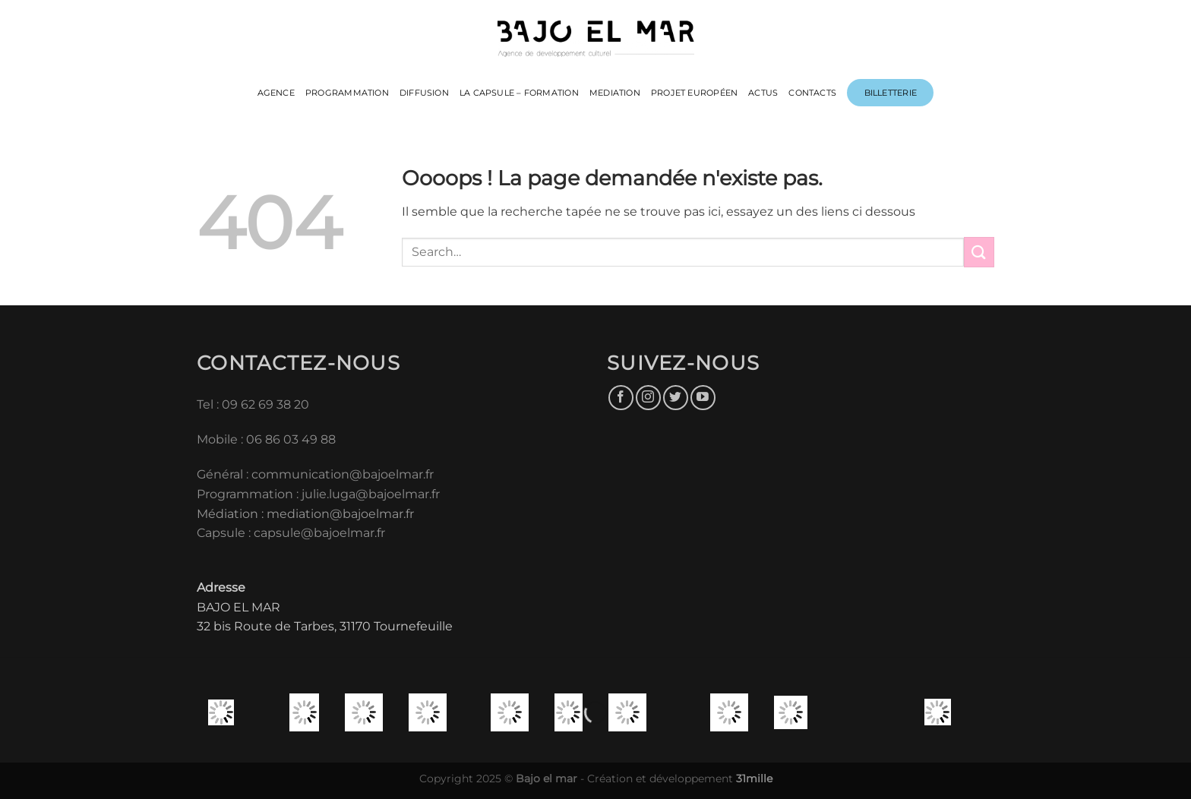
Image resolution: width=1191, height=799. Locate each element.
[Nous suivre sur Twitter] (675, 397)
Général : (224, 474)
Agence (276, 92)
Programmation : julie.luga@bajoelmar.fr (320, 494)
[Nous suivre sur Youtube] (703, 397)
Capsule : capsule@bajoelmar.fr (291, 533)
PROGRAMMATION (347, 92)
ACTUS (763, 92)
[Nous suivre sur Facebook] (620, 397)
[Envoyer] (979, 252)
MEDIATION (614, 92)
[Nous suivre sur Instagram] (648, 397)
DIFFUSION (424, 92)
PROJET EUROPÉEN (694, 92)
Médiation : (230, 514)
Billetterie (890, 92)
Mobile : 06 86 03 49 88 (266, 439)
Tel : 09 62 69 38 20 (253, 404)
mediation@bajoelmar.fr (340, 514)
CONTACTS (812, 92)
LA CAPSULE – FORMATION (519, 92)
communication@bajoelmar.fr (342, 474)
